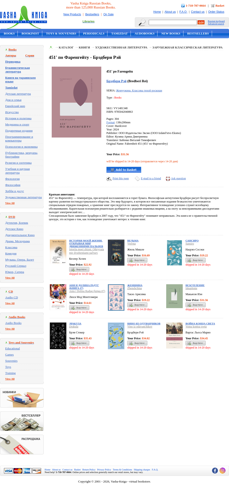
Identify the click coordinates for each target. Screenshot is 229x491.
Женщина (134, 285)
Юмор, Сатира (14, 272)
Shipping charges (142, 469)
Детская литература (18, 93)
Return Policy (88, 469)
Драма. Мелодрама (17, 241)
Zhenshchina (134, 288)
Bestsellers (92, 14)
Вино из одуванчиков (143, 323)
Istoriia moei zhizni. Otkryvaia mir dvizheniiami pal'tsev (86, 251)
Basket (219, 5)
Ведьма (132, 240)
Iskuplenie (191, 288)
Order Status (216, 11)
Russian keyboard (216, 21)
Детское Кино (14, 229)
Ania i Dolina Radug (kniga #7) (87, 291)
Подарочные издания (19, 130)
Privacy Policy (104, 469)
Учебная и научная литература (17, 170)
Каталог (66, 47)
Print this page (121, 178)
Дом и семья (13, 100)
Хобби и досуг (14, 191)
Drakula (73, 326)
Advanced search (216, 23)
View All (10, 203)
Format (110, 122)
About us (170, 11)
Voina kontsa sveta (196, 326)
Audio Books (13, 323)
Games (9, 354)
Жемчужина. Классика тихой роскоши (139, 90)
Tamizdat (119, 33)
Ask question (178, 178)
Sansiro (190, 243)
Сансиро (192, 240)
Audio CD (11, 297)
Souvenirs (11, 360)
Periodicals (93, 33)
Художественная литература (23, 197)
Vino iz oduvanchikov (139, 326)
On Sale (108, 14)
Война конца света (200, 323)
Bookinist (30, 33)
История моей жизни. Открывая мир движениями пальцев (86, 243)
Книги (84, 47)
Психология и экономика (21, 146)
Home (157, 11)
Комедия (11, 253)
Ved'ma (131, 243)
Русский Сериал (15, 265)
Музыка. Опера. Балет (19, 259)
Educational (12, 348)
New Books (170, 33)
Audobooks (145, 33)
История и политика (18, 118)
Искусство (12, 112)
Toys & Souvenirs (61, 33)
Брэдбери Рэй (116, 81)
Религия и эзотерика (18, 162)
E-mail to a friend (151, 178)
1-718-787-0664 (196, 5)
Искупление (195, 285)
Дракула (75, 323)
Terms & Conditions (122, 469)
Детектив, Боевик (16, 222)
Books (9, 33)
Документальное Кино (20, 235)
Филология (12, 179)
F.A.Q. (183, 11)
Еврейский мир (15, 106)
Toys (8, 367)
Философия (12, 185)
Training (10, 373)
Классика (11, 247)
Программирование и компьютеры (19, 138)
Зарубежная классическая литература (188, 47)
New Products (72, 14)
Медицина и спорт (17, 124)
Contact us (197, 11)
